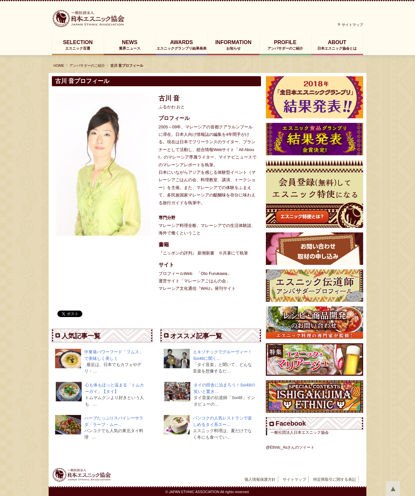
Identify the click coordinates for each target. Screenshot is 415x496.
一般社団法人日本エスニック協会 (299, 432)
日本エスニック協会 (103, 18)
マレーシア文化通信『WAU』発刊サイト (197, 288)
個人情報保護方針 (260, 479)
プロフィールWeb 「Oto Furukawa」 (195, 273)
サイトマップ (352, 25)
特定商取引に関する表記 (334, 479)
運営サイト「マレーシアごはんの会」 (194, 280)
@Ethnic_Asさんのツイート (290, 447)
